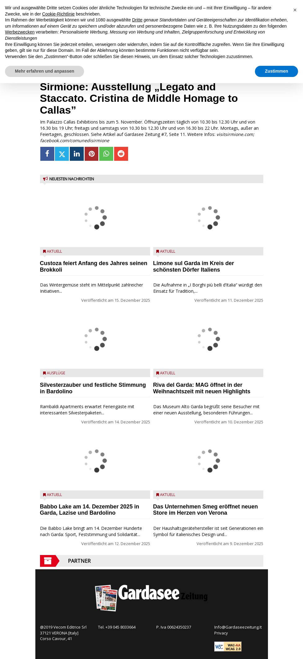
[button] (295, 10)
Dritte (137, 19)
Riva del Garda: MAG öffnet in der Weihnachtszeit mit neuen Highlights (202, 388)
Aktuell (54, 251)
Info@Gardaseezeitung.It (238, 627)
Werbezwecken (19, 31)
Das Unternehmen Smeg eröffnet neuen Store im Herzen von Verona (205, 509)
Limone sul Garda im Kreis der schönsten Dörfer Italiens (193, 266)
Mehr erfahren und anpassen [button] (44, 71)
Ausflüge (56, 373)
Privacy (221, 633)
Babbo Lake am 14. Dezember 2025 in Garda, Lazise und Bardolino (89, 509)
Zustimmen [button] (276, 71)
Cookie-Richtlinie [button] (58, 13)
